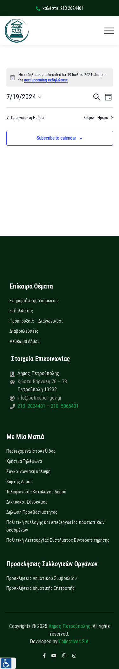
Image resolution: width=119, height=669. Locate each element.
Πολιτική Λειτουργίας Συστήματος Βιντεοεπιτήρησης (57, 540)
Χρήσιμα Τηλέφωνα (24, 461)
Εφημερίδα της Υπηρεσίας (34, 300)
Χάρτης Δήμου (19, 481)
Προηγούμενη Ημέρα (25, 117)
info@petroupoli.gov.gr (39, 398)
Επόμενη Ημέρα (98, 117)
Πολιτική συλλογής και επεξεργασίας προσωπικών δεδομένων (55, 526)
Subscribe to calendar (56, 138)
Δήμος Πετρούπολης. (70, 626)
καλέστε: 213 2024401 (59, 8)
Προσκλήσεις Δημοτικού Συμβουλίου (41, 578)
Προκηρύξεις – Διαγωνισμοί (36, 321)
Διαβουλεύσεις (24, 331)
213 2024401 (32, 406)
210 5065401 (64, 406)
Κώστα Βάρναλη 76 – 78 (42, 382)
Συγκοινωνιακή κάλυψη (28, 471)
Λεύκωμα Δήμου (25, 341)
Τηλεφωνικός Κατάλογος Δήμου (36, 492)
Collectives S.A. (74, 641)
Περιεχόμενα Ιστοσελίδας (31, 451)
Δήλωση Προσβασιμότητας (31, 512)
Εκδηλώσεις (21, 311)
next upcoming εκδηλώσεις (46, 80)
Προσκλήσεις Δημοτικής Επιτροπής (40, 588)
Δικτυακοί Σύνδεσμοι (26, 502)
